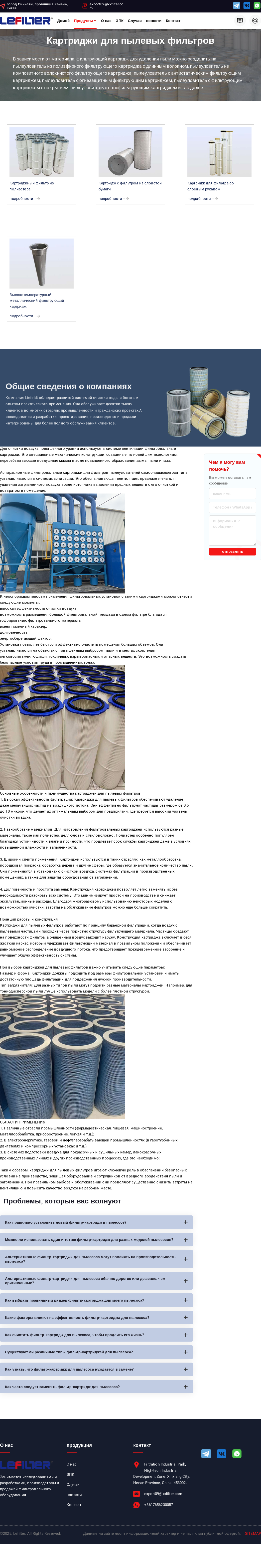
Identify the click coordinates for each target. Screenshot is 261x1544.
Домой (63, 20)
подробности (21, 201)
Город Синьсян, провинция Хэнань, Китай (37, 6)
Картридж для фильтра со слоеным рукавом (210, 189)
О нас (106, 20)
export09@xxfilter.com (106, 6)
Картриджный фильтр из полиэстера (31, 189)
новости (153, 20)
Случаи (135, 20)
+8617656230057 (158, 1509)
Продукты (83, 20)
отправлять (232, 554)
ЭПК (120, 20)
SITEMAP (253, 1537)
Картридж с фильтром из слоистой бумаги (130, 189)
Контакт (173, 20)
